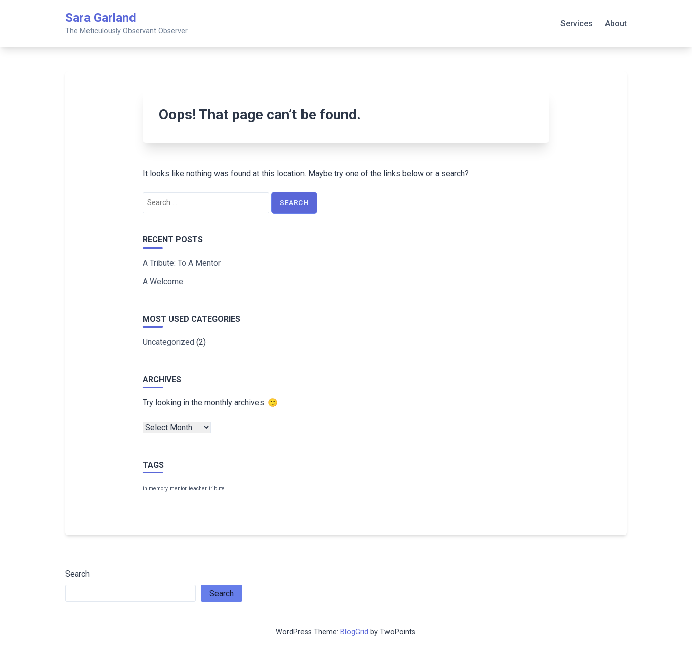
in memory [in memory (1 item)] (155, 488)
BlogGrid (354, 632)
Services (576, 23)
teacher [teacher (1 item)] (198, 488)
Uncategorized (168, 342)
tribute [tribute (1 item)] (217, 488)
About (616, 23)
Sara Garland (100, 18)
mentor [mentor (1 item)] (178, 488)
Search (77, 574)
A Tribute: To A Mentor (182, 263)
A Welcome (163, 282)
